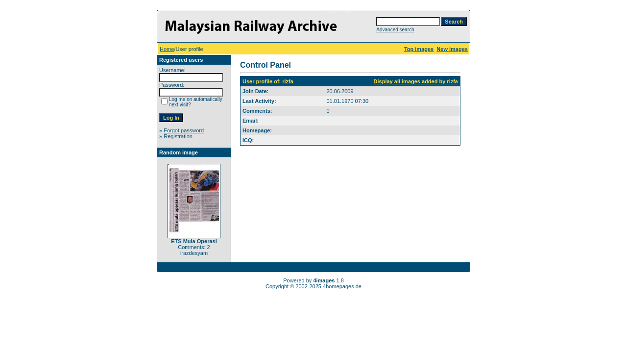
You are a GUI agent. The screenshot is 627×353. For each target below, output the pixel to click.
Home (167, 49)
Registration (178, 136)
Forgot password (184, 130)
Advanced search (395, 29)
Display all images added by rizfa (416, 81)
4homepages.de (342, 286)
